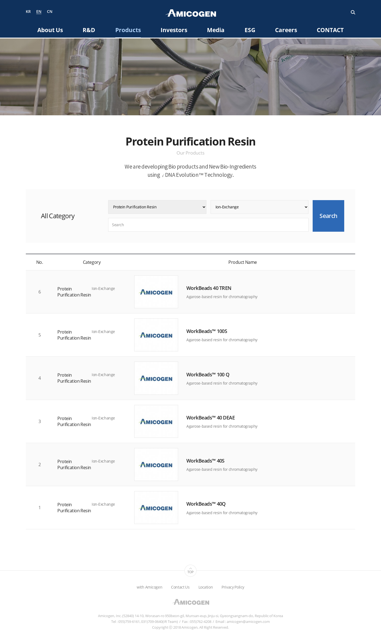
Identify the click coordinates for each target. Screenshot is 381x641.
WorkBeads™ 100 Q (207, 374)
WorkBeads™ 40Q (206, 504)
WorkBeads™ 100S (206, 331)
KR (28, 12)
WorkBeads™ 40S (205, 460)
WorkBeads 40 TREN (208, 288)
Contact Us (180, 587)
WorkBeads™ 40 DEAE (210, 417)
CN (49, 12)
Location (205, 587)
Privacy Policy (233, 587)
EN (38, 12)
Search (353, 12)
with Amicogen (149, 587)
